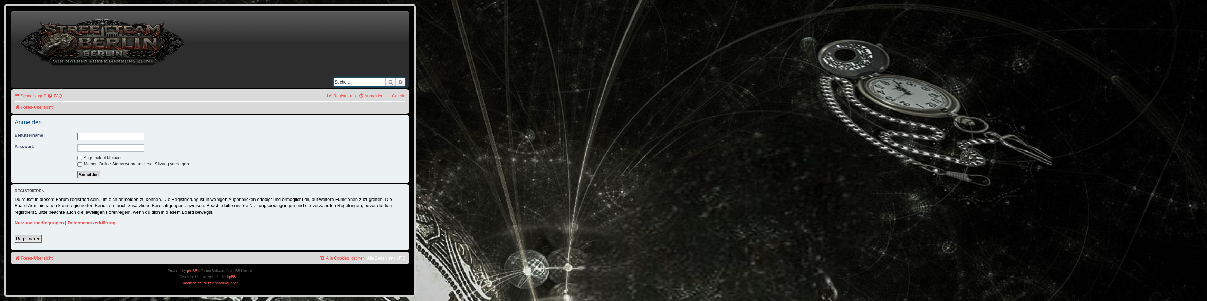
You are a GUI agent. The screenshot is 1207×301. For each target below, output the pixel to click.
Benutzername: (30, 135)
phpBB (192, 271)
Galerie (398, 96)
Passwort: (25, 146)
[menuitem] (54, 96)
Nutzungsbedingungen (39, 222)
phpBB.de (232, 277)
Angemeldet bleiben (99, 157)
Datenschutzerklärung (92, 222)
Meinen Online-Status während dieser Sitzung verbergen (133, 164)
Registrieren (28, 238)
